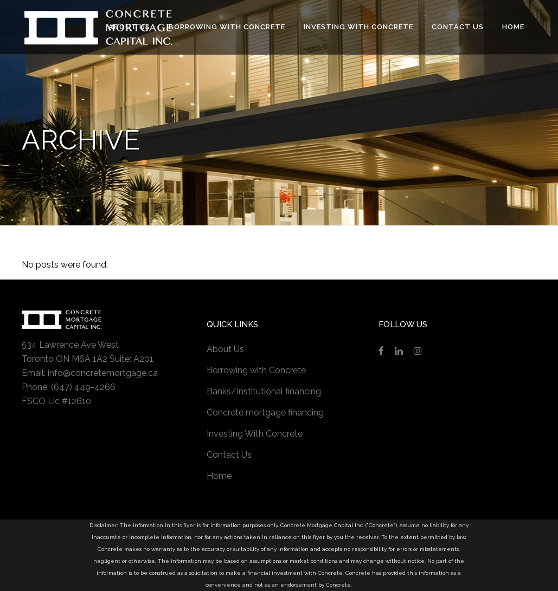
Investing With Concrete (255, 433)
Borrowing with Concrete (256, 370)
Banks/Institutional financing (264, 391)
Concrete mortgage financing (265, 412)
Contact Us (229, 455)
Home (219, 476)
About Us (225, 349)
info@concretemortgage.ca (103, 373)
